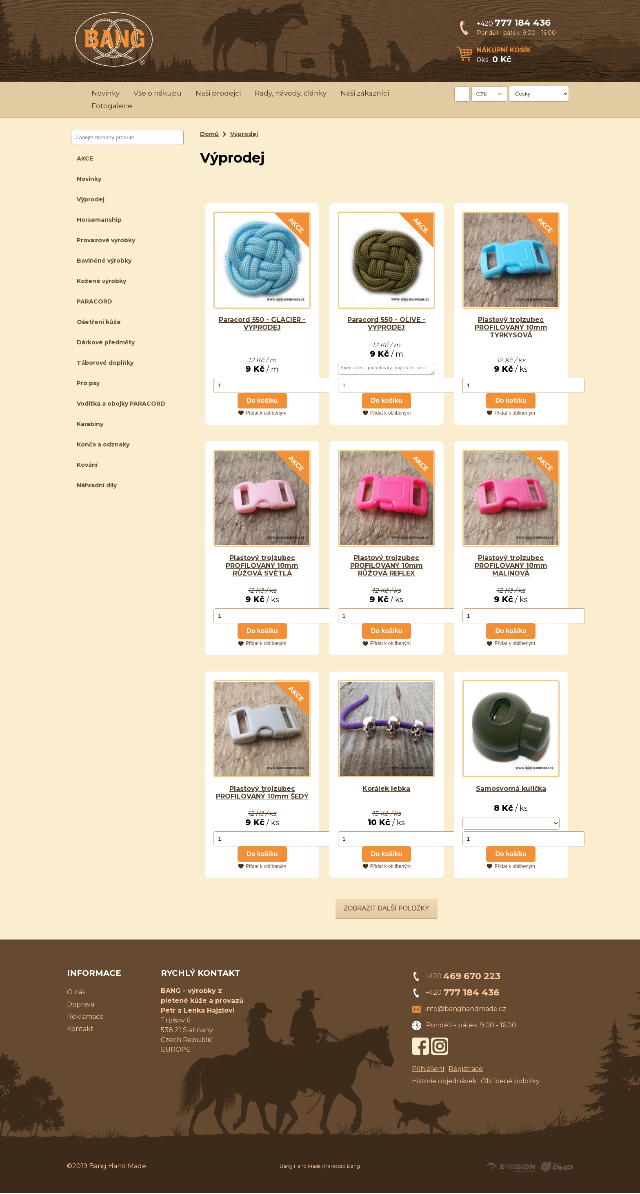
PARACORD (94, 301)
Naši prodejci (218, 93)
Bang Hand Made (300, 1167)
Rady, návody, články (291, 93)
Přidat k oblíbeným (266, 414)
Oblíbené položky (510, 1082)
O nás (76, 993)
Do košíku (262, 401)
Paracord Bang (342, 1167)
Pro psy (88, 383)
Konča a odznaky (103, 444)
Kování (87, 465)
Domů (209, 134)
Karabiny (90, 424)
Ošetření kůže (99, 322)
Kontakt (80, 1030)
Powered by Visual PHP (556, 1168)
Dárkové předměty (106, 342)
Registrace (466, 1070)
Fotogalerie (111, 106)
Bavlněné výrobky (104, 260)
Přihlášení (428, 1070)
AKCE (85, 158)
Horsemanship (99, 219)
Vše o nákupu (157, 93)
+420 (514, 23)
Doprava (80, 1005)
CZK (481, 94)
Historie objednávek (444, 1082)
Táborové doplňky (105, 362)
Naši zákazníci (364, 93)
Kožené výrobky (101, 281)
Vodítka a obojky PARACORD (121, 403)
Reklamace (85, 1018)
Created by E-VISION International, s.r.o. (511, 1168)
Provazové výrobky (106, 240)
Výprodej (90, 199)
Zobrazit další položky (386, 909)
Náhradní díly (97, 485)
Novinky (105, 93)
